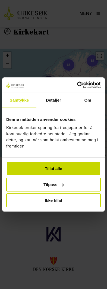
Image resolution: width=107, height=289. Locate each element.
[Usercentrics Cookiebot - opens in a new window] (77, 85)
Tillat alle (53, 168)
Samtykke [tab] (19, 100)
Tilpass (53, 184)
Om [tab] (87, 100)
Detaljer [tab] (53, 100)
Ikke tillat (53, 200)
